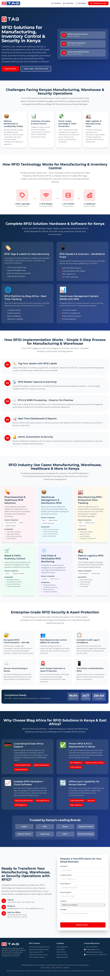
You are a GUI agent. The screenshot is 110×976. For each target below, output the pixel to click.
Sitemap (66, 968)
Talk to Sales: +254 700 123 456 (36, 69)
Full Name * (64, 866)
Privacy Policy (45, 968)
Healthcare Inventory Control (38, 954)
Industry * (63, 901)
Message (63, 909)
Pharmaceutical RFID (36, 952)
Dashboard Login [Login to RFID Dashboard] (98, 3)
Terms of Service (56, 968)
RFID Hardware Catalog (37, 957)
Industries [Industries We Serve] (68, 3)
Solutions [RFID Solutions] (56, 3)
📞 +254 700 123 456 (90, 947)
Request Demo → (83, 925)
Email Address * (65, 884)
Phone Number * (66, 892)
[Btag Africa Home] (10, 3)
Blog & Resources (62, 957)
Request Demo (10, 69)
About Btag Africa (62, 947)
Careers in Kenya (62, 954)
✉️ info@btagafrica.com (91, 949)
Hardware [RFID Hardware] (81, 3)
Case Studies (61, 949)
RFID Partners (61, 952)
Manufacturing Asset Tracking (38, 949)
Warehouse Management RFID (39, 947)
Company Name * (66, 875)
